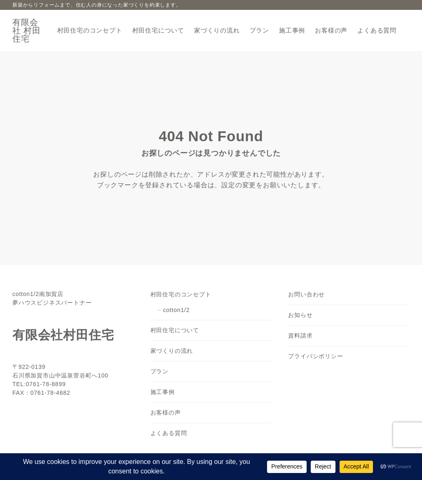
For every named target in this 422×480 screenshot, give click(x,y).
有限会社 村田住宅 (26, 30)
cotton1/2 (176, 310)
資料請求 (300, 335)
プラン (159, 371)
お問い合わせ (306, 294)
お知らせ (300, 315)
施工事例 (162, 392)
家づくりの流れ (171, 350)
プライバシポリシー (315, 356)
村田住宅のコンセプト (180, 294)
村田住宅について (174, 330)
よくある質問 (168, 433)
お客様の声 (165, 412)
